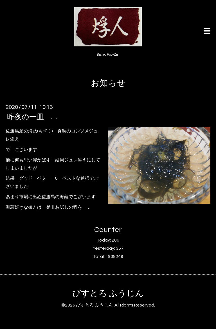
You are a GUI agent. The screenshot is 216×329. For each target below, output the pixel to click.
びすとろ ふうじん (108, 293)
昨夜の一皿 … (32, 117)
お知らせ (108, 83)
